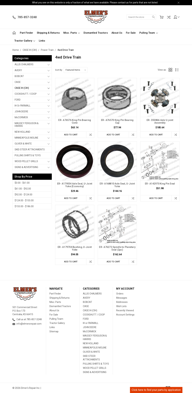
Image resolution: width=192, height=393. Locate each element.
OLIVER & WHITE (23, 143)
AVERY (18, 70)
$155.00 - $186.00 (24, 206)
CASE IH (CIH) (22, 88)
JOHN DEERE (21, 111)
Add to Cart (71, 134)
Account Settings (125, 314)
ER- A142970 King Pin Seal (160, 183)
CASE (18, 82)
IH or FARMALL (22, 105)
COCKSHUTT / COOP (26, 93)
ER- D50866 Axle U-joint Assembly (160, 121)
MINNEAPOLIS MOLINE (26, 137)
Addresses (122, 302)
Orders (119, 293)
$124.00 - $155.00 (24, 200)
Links (42, 40)
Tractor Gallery (24, 40)
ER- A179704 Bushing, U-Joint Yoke (75, 248)
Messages (121, 297)
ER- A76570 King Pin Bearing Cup (117, 121)
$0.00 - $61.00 (22, 182)
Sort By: (59, 70)
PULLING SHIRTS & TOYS (28, 155)
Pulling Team (148, 32)
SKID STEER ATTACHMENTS (30, 149)
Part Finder (26, 32)
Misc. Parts (71, 32)
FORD (18, 99)
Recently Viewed (125, 310)
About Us (116, 32)
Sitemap (54, 331)
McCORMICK (21, 117)
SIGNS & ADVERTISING (26, 167)
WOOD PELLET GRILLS (26, 161)
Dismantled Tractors (96, 32)
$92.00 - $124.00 (23, 194)
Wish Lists (121, 306)
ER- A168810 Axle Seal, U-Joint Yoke (117, 185)
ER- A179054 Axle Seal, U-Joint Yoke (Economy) (74, 185)
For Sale (131, 32)
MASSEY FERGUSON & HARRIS (27, 124)
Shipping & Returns (48, 32)
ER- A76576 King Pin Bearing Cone (74, 121)
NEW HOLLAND (22, 131)
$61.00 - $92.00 (23, 188)
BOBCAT (19, 76)
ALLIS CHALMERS (24, 64)
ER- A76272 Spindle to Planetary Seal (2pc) (117, 248)
